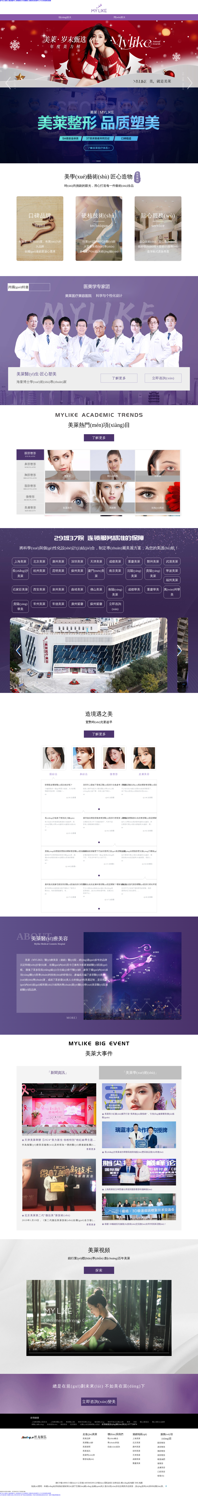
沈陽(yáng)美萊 (134, 573)
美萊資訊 (86, 1451)
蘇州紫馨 (96, 604)
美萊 (135, 1422)
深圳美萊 (77, 561)
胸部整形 (161, 1451)
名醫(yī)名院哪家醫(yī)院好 (90, 1424)
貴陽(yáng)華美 (20, 606)
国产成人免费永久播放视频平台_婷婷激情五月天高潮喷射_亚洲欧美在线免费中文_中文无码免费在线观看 (25, 0)
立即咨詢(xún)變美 (99, 1401)
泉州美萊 (58, 589)
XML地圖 (138, 1483)
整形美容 (64, 1424)
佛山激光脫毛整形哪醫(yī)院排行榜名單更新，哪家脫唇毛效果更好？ (150, 884)
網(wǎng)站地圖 (127, 1483)
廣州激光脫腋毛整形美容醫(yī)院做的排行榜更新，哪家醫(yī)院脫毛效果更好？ (78, 884)
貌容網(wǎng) (100, 1422)
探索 (98, 1270)
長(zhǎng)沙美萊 (20, 573)
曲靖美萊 (77, 589)
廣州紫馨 (77, 604)
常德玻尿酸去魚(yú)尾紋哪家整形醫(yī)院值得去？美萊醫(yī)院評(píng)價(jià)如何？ (156, 785)
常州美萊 (39, 604)
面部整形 (161, 1455)
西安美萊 (39, 589)
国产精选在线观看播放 (26, 1495)
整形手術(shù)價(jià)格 (116, 1422)
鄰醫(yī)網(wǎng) (38, 1424)
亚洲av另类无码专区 (16, 1495)
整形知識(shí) (88, 1459)
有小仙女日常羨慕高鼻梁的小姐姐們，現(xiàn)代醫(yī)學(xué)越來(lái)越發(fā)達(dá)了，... (60, 824)
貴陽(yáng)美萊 (153, 573)
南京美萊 (115, 570)
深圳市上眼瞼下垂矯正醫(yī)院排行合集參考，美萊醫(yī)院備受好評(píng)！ (114, 785)
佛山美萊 (96, 589)
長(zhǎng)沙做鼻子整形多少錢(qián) (59, 818)
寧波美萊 (172, 570)
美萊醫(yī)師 (88, 1443)
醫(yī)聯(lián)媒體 (158, 1422)
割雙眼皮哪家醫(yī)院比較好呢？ (59, 785)
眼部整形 (161, 1443)
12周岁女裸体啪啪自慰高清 (38, 1495)
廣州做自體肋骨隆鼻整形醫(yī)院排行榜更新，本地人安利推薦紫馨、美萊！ (115, 818)
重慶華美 (153, 589)
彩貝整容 (73, 1424)
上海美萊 (20, 561)
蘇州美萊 (77, 570)
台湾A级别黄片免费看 (5, 1495)
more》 (73, 1017)
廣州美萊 (58, 561)
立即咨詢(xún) (163, 378)
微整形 (160, 1463)
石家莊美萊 (20, 589)
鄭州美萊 (153, 561)
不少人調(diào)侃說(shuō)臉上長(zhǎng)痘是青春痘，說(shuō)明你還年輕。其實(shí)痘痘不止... (98, 890)
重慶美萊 (134, 561)
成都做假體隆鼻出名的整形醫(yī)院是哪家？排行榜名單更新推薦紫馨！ (151, 818)
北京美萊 (39, 561)
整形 (128, 1422)
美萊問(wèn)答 (89, 1455)
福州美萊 (172, 580)
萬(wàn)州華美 (172, 592)
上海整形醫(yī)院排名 (39, 1422)
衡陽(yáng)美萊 (115, 592)
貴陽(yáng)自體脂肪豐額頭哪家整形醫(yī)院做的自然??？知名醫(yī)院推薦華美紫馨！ (80, 851)
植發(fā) (160, 1476)
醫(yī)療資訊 (144, 1422)
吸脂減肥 (161, 1459)
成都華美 (134, 589)
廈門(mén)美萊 (96, 573)
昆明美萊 (58, 570)
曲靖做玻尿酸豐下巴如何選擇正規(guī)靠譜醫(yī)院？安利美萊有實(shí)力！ (115, 851)
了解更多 (119, 378)
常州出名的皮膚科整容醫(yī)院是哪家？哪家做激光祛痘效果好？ (110, 884)
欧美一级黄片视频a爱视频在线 (53, 1495)
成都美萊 (115, 561)
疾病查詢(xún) (52, 1424)
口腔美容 (161, 1472)
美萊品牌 (86, 1438)
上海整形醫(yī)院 (56, 1422)
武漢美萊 (172, 561)
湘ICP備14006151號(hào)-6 (66, 1483)
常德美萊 (58, 604)
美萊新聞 (86, 1447)
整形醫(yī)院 (70, 1422)
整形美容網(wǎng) (84, 1422)
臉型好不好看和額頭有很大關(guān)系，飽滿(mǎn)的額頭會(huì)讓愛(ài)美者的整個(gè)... (60, 857)
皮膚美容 (161, 1468)
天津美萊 (96, 561)
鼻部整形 (161, 1447)
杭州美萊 (39, 570)
